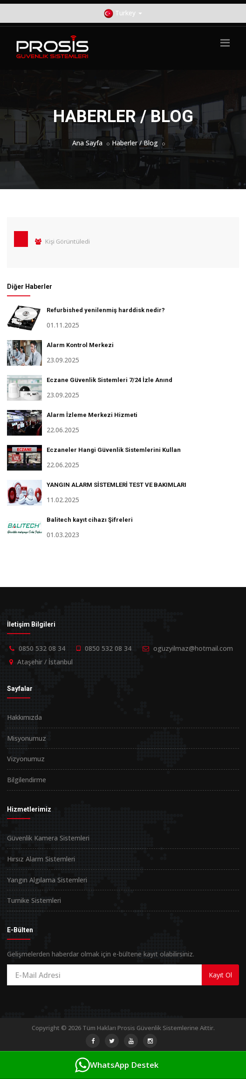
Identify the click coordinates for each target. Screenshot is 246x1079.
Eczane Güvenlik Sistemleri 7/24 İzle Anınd (109, 379)
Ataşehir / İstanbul (45, 661)
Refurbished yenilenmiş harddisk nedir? (106, 310)
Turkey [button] (123, 13)
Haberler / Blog (135, 142)
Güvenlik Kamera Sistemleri (48, 837)
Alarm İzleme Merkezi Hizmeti (92, 414)
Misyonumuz (26, 738)
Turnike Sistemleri (34, 900)
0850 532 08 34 (42, 648)
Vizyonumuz (26, 758)
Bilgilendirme (26, 779)
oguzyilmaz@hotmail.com (193, 648)
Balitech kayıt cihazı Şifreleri (90, 519)
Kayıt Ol (220, 974)
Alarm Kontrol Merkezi (80, 344)
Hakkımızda (24, 717)
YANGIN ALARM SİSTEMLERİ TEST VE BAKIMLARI (116, 484)
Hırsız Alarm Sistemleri (41, 858)
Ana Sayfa (87, 142)
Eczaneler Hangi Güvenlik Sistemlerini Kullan (114, 449)
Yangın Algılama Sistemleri (47, 879)
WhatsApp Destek (116, 1065)
